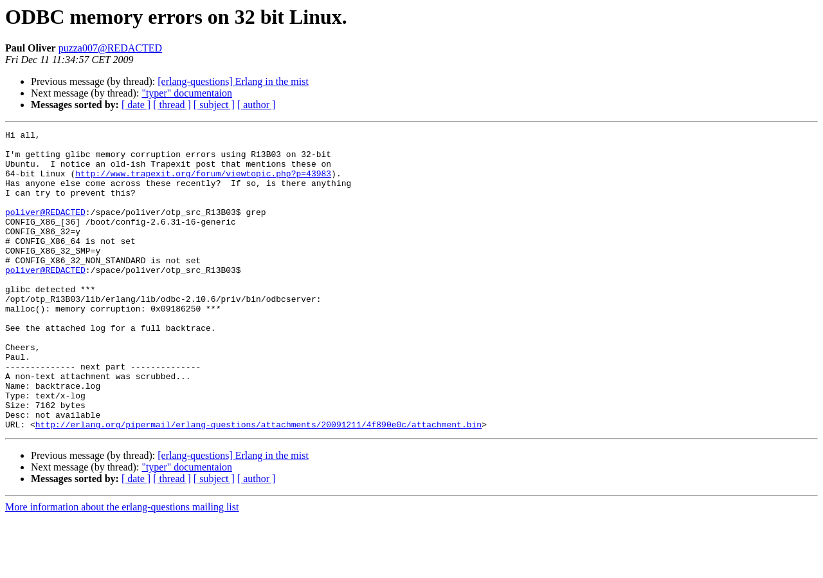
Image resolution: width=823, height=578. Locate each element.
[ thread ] (172, 104)
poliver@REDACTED (45, 229)
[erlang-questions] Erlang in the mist (233, 81)
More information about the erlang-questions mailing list (122, 566)
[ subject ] (214, 104)
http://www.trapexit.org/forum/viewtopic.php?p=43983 (203, 183)
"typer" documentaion (186, 93)
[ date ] (136, 104)
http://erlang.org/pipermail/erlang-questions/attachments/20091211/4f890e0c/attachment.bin (258, 484)
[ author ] (256, 104)
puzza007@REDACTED (110, 47)
